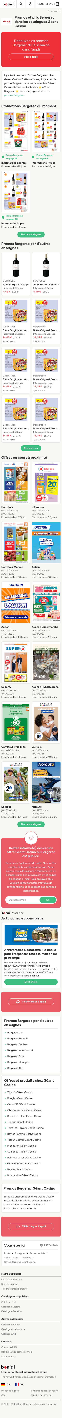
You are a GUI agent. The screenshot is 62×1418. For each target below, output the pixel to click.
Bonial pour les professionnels (16, 1351)
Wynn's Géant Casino (18, 1092)
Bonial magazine (9, 1284)
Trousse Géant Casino (18, 1122)
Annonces (54, 11)
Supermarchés (37, 1253)
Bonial (7, 1253)
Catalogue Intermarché (13, 1329)
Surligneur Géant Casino (20, 1151)
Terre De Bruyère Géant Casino (24, 1127)
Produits (26, 1258)
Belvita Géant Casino (18, 1169)
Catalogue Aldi (8, 1334)
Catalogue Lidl (8, 1302)
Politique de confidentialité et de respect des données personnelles (31, 886)
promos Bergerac (14, 95)
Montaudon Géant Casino (21, 1175)
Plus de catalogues (31, 234)
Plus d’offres (31, 448)
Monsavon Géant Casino (20, 1145)
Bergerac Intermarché (18, 1050)
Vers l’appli (31, 56)
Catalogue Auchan (10, 1324)
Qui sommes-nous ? (11, 1279)
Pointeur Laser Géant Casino (22, 1157)
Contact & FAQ (9, 1347)
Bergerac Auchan (16, 1044)
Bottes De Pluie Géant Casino (23, 1116)
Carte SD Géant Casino (19, 1104)
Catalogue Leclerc (10, 1306)
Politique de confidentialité (45, 1390)
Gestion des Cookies (42, 1395)
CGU (3, 1395)
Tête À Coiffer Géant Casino (22, 1139)
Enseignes (20, 1253)
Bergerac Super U (16, 1038)
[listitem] (15, 139)
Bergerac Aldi (13, 1068)
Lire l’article (31, 981)
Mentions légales (10, 1390)
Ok (47, 899)
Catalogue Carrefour (11, 1311)
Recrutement (8, 1356)
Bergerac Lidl (13, 1032)
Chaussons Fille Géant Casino (23, 1110)
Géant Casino (11, 1258)
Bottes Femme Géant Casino (22, 1133)
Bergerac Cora (14, 1056)
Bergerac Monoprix (17, 1062)
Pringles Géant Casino (18, 1098)
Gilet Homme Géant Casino (22, 1163)
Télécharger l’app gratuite (14, 1288)
